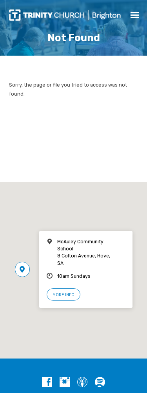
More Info (63, 294)
